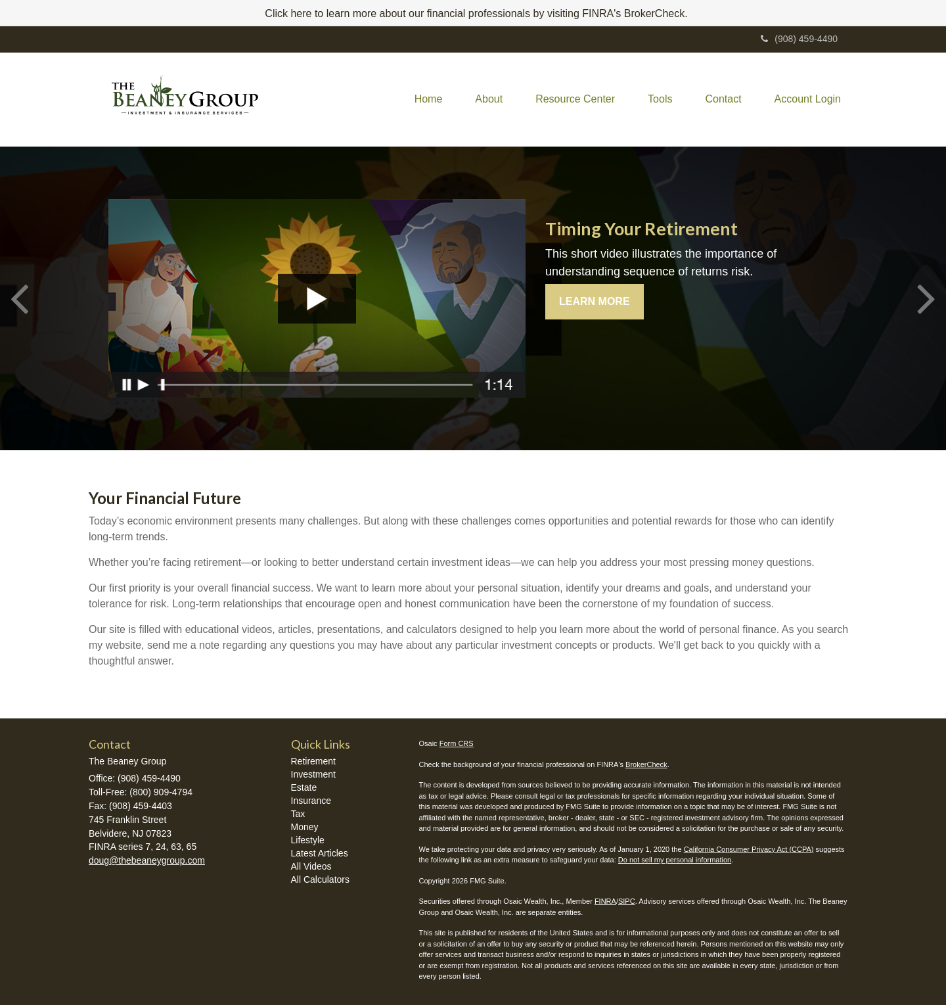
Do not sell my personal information (674, 860)
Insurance (311, 800)
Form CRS (456, 743)
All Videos (311, 866)
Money (305, 827)
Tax (298, 813)
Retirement (313, 761)
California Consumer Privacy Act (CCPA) (749, 849)
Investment (313, 774)
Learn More (594, 301)
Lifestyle (308, 840)
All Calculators (320, 879)
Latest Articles (319, 853)
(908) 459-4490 (799, 39)
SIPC (626, 901)
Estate (304, 787)
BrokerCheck (646, 764)
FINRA (605, 901)
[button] (489, 99)
